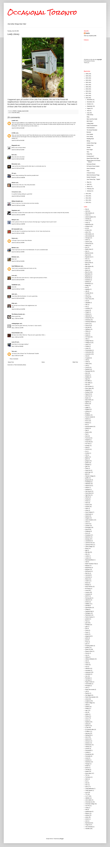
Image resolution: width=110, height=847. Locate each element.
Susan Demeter (16, 332)
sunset (87, 758)
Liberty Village (88, 546)
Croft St (87, 367)
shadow (87, 706)
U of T (86, 796)
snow (86, 718)
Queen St (87, 649)
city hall (87, 327)
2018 (87, 91)
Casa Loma (88, 298)
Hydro (86, 508)
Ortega (87, 609)
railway (87, 657)
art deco (87, 230)
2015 (87, 97)
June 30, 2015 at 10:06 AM (18, 177)
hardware (87, 489)
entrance (87, 411)
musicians (87, 594)
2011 (87, 200)
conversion (88, 354)
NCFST (87, 596)
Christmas (87, 319)
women (87, 819)
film (86, 424)
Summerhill (88, 750)
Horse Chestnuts (91, 168)
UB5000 (87, 798)
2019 (87, 89)
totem (86, 779)
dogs (86, 379)
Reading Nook (90, 138)
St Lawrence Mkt (89, 729)
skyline (87, 714)
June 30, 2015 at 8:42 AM (18, 128)
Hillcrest (87, 497)
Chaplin (87, 312)
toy (86, 781)
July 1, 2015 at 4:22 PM (17, 337)
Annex (86, 220)
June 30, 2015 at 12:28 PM (18, 214)
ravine (86, 664)
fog (86, 434)
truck (86, 792)
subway (87, 746)
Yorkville (87, 828)
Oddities (87, 603)
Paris (86, 621)
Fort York (87, 443)
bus (86, 287)
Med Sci (87, 573)
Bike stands (88, 266)
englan (87, 407)
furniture (87, 453)
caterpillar (87, 302)
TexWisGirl (14, 284)
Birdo (86, 270)
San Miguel (88, 695)
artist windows (88, 236)
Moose (87, 582)
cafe (86, 291)
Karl (13, 154)
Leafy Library (90, 114)
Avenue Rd (88, 243)
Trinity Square (88, 790)
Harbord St (88, 485)
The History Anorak (17, 314)
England (87, 409)
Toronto (88, 147)
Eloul (86, 405)
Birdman (14, 257)
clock (86, 333)
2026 (87, 73)
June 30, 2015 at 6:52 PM (18, 279)
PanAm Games (89, 617)
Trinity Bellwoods (89, 788)
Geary (86, 468)
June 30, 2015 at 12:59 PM (18, 224)
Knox (86, 533)
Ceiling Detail (90, 123)
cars (86, 295)
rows (86, 687)
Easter (87, 398)
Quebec (87, 647)
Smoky (87, 716)
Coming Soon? (90, 156)
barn (86, 251)
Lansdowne (88, 540)
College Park (88, 340)
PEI (86, 628)
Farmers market (89, 417)
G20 (86, 455)
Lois (13, 275)
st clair (87, 727)
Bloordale (87, 274)
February (89, 188)
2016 (87, 95)
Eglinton (87, 401)
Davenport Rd (88, 371)
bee (86, 258)
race (86, 655)
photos (87, 634)
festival (87, 422)
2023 (87, 80)
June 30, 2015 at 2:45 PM (18, 252)
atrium (86, 239)
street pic (87, 741)
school (87, 699)
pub (86, 643)
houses (87, 504)
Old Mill (87, 605)
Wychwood (88, 823)
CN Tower (87, 337)
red (86, 666)
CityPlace (87, 329)
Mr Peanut (87, 588)
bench (86, 260)
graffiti (86, 478)
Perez (86, 632)
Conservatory (88, 350)
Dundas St (88, 392)
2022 (87, 82)
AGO (86, 211)
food (86, 436)
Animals (87, 218)
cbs (86, 306)
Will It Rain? (90, 121)
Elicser (87, 403)
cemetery (87, 308)
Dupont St (87, 394)
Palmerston (88, 615)
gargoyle (87, 464)
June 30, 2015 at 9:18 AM (18, 149)
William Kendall (16, 201)
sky (86, 712)
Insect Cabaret (89, 512)
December (89, 99)
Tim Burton (88, 777)
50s (86, 209)
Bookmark (87, 278)
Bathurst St (88, 253)
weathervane (88, 811)
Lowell (13, 120)
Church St (87, 325)
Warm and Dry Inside (92, 119)
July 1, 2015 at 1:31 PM (17, 327)
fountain (87, 445)
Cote (86, 356)
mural (86, 590)
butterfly (87, 289)
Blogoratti (14, 145)
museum (87, 592)
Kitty (13, 303)
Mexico (87, 579)
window (87, 815)
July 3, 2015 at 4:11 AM (17, 355)
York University (89, 826)
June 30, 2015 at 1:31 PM (18, 233)
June (88, 112)
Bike (86, 264)
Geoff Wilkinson (16, 266)
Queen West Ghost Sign (93, 158)
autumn (87, 241)
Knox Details (90, 134)
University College (89, 803)
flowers (87, 432)
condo (86, 348)
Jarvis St (87, 523)
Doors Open (88, 388)
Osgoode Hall (88, 611)
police (86, 638)
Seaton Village (88, 702)
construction (88, 352)
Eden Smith (88, 399)
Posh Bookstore (91, 127)
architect (87, 226)
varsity (87, 807)
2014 (87, 193)
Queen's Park (88, 651)
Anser (86, 222)
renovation (88, 670)
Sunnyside (88, 756)
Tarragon (87, 763)
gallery (87, 457)
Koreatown (88, 535)
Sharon (13, 182)
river (86, 676)
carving (87, 297)
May (88, 182)
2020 (87, 86)
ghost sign (87, 472)
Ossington (87, 613)
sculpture (87, 701)
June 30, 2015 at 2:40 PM (18, 242)
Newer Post (11, 362)
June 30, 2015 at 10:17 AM (18, 186)
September (90, 106)
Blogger (62, 838)
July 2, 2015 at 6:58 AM (17, 346)
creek (86, 361)
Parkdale (87, 624)
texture (87, 767)
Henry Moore (88, 493)
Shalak (87, 708)
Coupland (87, 358)
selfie (86, 704)
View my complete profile (90, 35)
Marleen (14, 247)
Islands (87, 516)
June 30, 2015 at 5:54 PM (18, 261)
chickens (87, 314)
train (86, 784)
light (86, 550)
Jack (13, 294)
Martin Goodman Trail (90, 563)
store (86, 737)
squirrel (87, 725)
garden (87, 462)
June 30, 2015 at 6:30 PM (18, 270)
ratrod (86, 662)
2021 (87, 84)
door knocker (88, 386)
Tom (13, 351)
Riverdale (87, 678)
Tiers (88, 152)
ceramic (87, 310)
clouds (87, 335)
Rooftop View (90, 145)
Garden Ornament (91, 177)
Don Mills (87, 380)
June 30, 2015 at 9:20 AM (18, 159)
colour (86, 344)
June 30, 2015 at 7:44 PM (18, 289)
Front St (87, 449)
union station (88, 800)
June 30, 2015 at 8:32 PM (18, 298)
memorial (87, 575)
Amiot (86, 215)
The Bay (87, 769)
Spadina (87, 722)
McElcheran (88, 567)
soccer (87, 720)
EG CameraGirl (16, 229)
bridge (86, 285)
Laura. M (14, 342)
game (86, 459)
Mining (88, 141)
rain (86, 661)
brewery (87, 281)
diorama (87, 375)
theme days (88, 773)
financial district (89, 426)
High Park (87, 495)
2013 (87, 196)
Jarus (86, 521)
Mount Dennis (88, 586)
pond (86, 640)
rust (86, 691)
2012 (87, 198)
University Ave (88, 802)
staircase (87, 733)
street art (87, 739)
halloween (87, 483)
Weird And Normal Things (93, 175)
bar (86, 247)
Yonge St (87, 824)
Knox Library (90, 136)
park (86, 622)
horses (87, 500)
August (89, 108)
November (89, 102)
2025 (87, 76)
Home (43, 362)
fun (86, 451)
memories (87, 577)
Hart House (88, 491)
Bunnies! (89, 132)
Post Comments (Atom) (20, 365)
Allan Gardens (88, 213)
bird (86, 268)
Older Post (75, 362)
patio (86, 626)
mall (86, 561)
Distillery (87, 377)
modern (87, 580)
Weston (87, 813)
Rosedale (87, 685)
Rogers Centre (89, 682)
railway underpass (89, 659)
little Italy (87, 552)
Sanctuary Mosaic (91, 164)
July (88, 110)
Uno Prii (87, 805)
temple (87, 765)
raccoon (87, 653)
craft (86, 359)
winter (86, 817)
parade (87, 619)
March (88, 186)
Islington (87, 518)
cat (86, 300)
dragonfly (87, 390)
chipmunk (87, 316)
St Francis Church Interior (93, 166)
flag (86, 430)
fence (86, 420)
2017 (87, 93)
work (86, 821)
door (86, 384)
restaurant (87, 672)
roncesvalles (88, 683)
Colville (87, 346)
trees (86, 786)
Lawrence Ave (88, 542)
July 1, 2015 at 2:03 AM (17, 318)
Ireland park (88, 514)
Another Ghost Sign (91, 143)
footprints (87, 439)
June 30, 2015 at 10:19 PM (18, 309)
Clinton (87, 331)
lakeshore (87, 537)
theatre (87, 771)
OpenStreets (88, 607)
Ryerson (87, 693)
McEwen (87, 569)
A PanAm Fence (91, 173)
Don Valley (88, 382)
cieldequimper (15, 323)
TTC (86, 794)
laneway (87, 539)
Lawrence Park (89, 544)
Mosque (87, 584)
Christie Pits (88, 318)
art (86, 228)
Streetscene (88, 744)
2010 (87, 202)
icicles (86, 510)
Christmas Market (89, 321)
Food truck (88, 438)
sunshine (87, 760)
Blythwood (87, 276)
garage (87, 460)
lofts (86, 554)
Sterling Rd (88, 735)
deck (86, 373)
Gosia (13, 238)
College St (87, 342)
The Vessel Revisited (92, 130)
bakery (87, 245)
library (18, 112)
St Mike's (87, 731)
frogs (86, 447)
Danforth (87, 369)
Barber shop (88, 249)
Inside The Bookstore (92, 125)
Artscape (87, 238)
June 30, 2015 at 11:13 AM (18, 205)
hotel (86, 502)
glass (86, 474)
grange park (88, 480)
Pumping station (89, 645)
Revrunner (14, 164)
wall (86, 809)
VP (12, 173)
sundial (87, 752)
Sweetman (88, 762)
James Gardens (89, 520)
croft (86, 365)
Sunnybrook (88, 754)
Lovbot (87, 558)
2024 (87, 78)
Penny (86, 630)
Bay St (87, 255)
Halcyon (14, 219)
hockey (87, 499)
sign (86, 710)
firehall (87, 428)
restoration (88, 674)
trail (86, 783)
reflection (87, 668)
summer (87, 748)
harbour (87, 487)
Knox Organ (90, 149)
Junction (87, 525)
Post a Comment (14, 359)
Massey (87, 565)
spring (86, 723)
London (87, 556)
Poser (86, 642)
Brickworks (88, 283)
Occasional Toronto (42, 12)
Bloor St (87, 272)
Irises (88, 170)
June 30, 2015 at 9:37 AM (18, 168)
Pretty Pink (89, 154)
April (88, 184)
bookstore (87, 279)
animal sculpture (89, 217)
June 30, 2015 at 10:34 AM (18, 196)
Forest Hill (14, 112)
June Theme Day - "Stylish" (93, 179)
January (89, 191)
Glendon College (89, 476)
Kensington (88, 527)
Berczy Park (88, 262)
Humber (87, 506)
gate (86, 466)
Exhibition (87, 415)
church (87, 323)
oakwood (87, 600)
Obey (88, 117)
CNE (86, 339)
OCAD (87, 602)
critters (87, 363)
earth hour (87, 396)
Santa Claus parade (90, 697)
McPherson (88, 571)
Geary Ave (88, 470)
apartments (88, 224)
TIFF (86, 775)
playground (88, 636)
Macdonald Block (89, 560)
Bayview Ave (88, 257)
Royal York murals (89, 689)
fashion (87, 419)
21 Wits (14, 133)
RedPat (88, 33)
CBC (86, 304)
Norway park (88, 598)
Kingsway (87, 531)
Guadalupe (88, 481)
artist (86, 232)
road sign (87, 680)
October (89, 104)
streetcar (87, 743)
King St (87, 529)
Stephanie (14, 210)
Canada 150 (88, 293)
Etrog (86, 413)
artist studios (88, 234)
